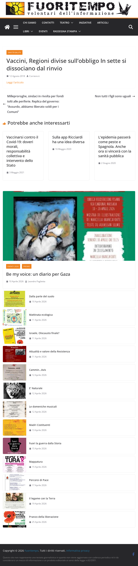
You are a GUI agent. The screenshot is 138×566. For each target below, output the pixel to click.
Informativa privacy (77, 550)
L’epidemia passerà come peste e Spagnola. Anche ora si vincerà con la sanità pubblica (114, 146)
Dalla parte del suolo (41, 296)
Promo (26, 266)
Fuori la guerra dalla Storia (45, 443)
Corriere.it (34, 76)
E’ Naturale (35, 388)
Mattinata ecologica (41, 314)
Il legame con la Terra (42, 498)
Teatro (64, 22)
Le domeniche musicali (43, 406)
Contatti (48, 22)
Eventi (43, 31)
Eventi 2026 (13, 266)
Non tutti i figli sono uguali (115, 96)
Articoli (102, 22)
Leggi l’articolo (15, 82)
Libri (26, 31)
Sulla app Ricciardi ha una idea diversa (68, 139)
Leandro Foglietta (36, 281)
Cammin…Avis (37, 370)
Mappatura (36, 461)
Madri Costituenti (39, 425)
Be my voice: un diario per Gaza (38, 274)
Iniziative (85, 22)
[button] (71, 22)
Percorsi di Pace (39, 480)
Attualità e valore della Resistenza (49, 351)
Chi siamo (29, 22)
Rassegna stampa (65, 31)
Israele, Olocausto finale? (44, 333)
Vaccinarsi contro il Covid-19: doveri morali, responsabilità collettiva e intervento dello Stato (22, 151)
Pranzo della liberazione (43, 516)
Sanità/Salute (14, 52)
